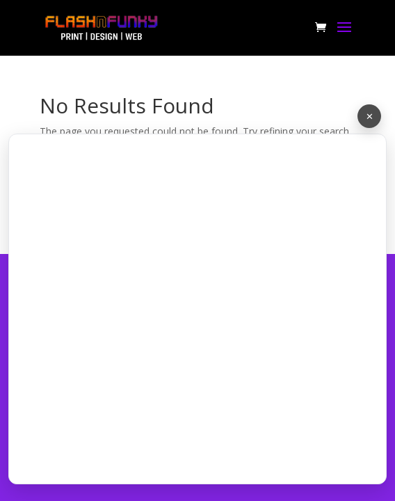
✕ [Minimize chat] (369, 116)
